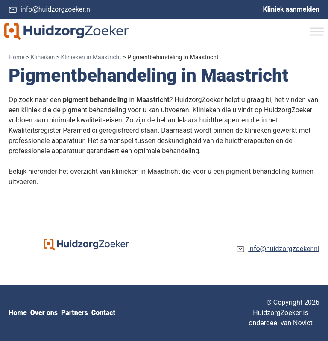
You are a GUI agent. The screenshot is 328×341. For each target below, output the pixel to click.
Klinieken (43, 57)
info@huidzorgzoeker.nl (56, 9)
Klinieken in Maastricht (91, 57)
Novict (303, 323)
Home (17, 57)
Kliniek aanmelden (291, 9)
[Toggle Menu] (317, 31)
